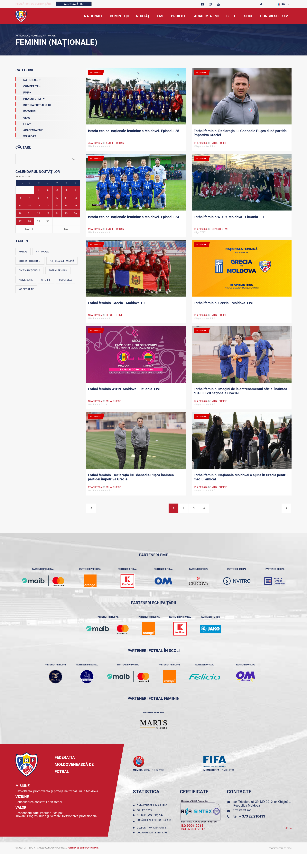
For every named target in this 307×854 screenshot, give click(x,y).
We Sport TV (26, 289)
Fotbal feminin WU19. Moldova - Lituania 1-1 (229, 217)
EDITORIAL (26, 110)
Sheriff (46, 280)
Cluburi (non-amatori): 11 (153, 827)
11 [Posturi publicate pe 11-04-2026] (66, 197)
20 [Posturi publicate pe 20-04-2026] (20, 213)
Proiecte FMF (29, 98)
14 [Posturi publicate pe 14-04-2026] (29, 205)
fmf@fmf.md (242, 810)
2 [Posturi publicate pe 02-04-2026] (48, 190)
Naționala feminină (62, 261)
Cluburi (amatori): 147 (150, 815)
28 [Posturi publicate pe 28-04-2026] (29, 221)
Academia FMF (29, 129)
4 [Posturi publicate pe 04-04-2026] (66, 190)
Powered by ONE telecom (280, 848)
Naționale (49, 35)
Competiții (28, 85)
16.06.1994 (228, 770)
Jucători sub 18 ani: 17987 (153, 832)
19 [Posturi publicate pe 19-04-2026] (75, 205)
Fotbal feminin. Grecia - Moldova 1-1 (117, 303)
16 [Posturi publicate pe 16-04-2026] (47, 205)
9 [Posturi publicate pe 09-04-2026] (48, 197)
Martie (29, 229)
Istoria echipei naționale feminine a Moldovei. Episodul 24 (133, 217)
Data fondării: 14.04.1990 (152, 805)
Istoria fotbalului (30, 261)
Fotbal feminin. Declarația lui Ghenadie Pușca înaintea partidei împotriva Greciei (131, 477)
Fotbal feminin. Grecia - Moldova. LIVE (224, 303)
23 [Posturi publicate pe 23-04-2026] (47, 213)
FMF (23, 91)
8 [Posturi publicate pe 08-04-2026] (38, 197)
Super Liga (65, 280)
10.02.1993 (158, 770)
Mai (66, 229)
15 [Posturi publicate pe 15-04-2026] (38, 205)
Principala (22, 35)
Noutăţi (35, 35)
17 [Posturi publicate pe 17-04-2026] (57, 205)
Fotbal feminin (58, 270)
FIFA (23, 123)
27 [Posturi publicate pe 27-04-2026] (20, 221)
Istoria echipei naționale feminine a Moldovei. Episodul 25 (133, 131)
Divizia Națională (29, 270)
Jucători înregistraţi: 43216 (154, 821)
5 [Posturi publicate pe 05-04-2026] (75, 190)
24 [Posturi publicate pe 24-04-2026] (57, 213)
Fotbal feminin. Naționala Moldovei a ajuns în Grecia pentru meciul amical (240, 477)
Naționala (42, 251)
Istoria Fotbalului (33, 104)
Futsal (23, 251)
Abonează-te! (74, 3)
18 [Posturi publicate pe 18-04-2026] (66, 205)
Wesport (25, 135)
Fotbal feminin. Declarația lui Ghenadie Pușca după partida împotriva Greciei (240, 133)
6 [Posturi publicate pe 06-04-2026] (20, 197)
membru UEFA (141, 770)
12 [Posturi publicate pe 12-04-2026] (75, 197)
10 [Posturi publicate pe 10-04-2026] (57, 197)
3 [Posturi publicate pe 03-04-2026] (57, 190)
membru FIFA (211, 770)
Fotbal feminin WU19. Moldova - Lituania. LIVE (124, 389)
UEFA (22, 116)
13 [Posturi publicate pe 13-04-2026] (20, 205)
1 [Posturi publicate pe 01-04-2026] (38, 190)
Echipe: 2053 (145, 810)
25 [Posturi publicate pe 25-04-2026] (66, 213)
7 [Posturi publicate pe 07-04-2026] (29, 197)
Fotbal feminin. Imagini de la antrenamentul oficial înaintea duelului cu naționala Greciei (240, 391)
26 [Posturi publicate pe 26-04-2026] (75, 213)
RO (281, 4)
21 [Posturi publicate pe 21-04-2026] (29, 213)
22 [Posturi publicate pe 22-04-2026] (38, 213)
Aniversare (26, 280)
